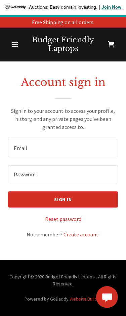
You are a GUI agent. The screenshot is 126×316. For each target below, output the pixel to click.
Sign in (63, 199)
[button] (15, 44)
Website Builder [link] (85, 299)
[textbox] (63, 148)
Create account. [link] (81, 234)
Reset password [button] (63, 219)
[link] (63, 44)
